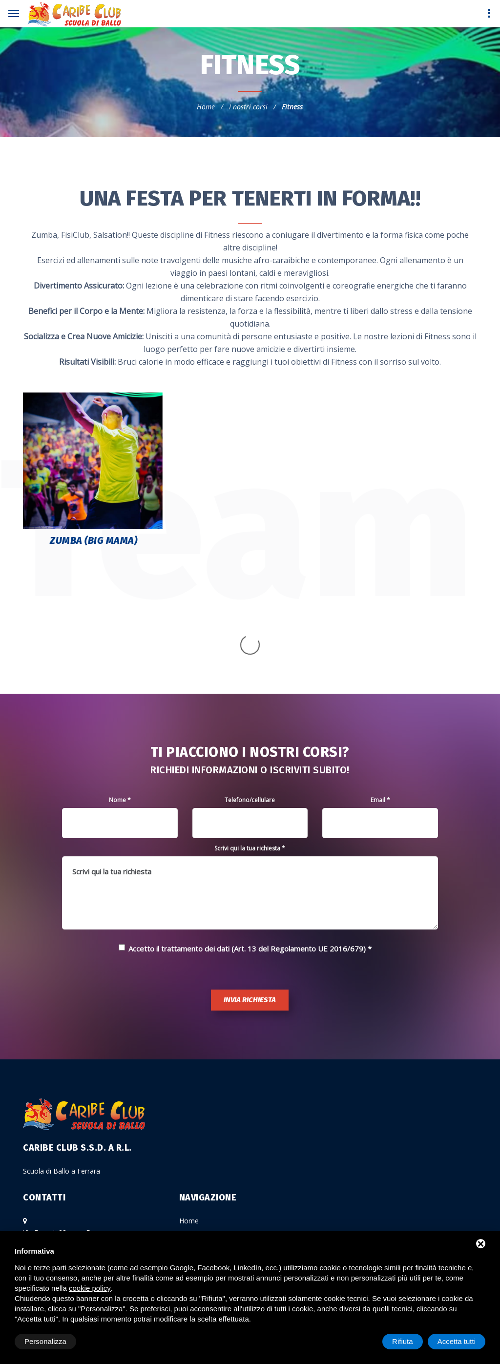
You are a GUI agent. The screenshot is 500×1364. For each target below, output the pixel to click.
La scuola (194, 1140)
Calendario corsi (204, 1191)
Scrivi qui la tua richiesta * (249, 750)
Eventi (188, 1208)
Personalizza (45, 1341)
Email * (380, 702)
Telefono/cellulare (250, 702)
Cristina (56, 1189)
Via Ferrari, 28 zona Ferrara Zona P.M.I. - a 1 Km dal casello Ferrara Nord (85, 1146)
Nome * (120, 702)
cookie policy (90, 1288)
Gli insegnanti (200, 1157)
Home (206, 106)
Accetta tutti (457, 1341)
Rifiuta (402, 1341)
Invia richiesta (250, 902)
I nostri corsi (248, 106)
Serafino (57, 1201)
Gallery (190, 1225)
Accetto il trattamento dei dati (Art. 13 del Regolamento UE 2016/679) (247, 851)
